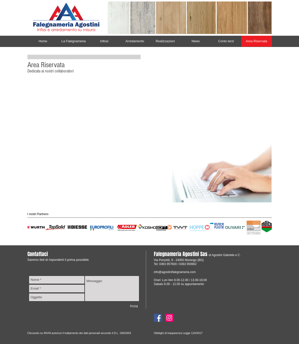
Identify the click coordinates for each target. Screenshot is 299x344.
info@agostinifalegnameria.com (175, 272)
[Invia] (134, 306)
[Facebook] (158, 318)
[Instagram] (169, 318)
